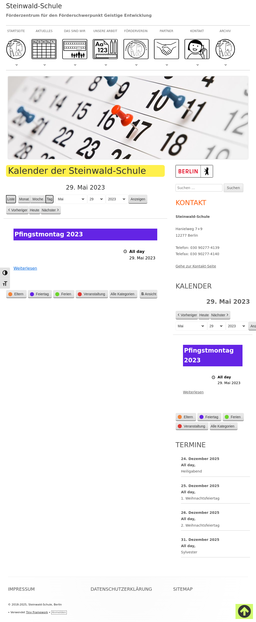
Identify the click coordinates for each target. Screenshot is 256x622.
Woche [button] (37, 199)
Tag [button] (49, 199)
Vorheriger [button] (17, 210)
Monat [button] (24, 199)
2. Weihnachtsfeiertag (200, 525)
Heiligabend (191, 472)
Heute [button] (34, 210)
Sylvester (189, 552)
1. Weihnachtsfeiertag (200, 498)
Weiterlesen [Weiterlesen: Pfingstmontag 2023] (25, 268)
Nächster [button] (51, 210)
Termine (191, 445)
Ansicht (149, 295)
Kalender (194, 286)
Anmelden (59, 612)
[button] (16, 294)
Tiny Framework (37, 612)
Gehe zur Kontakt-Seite (196, 266)
